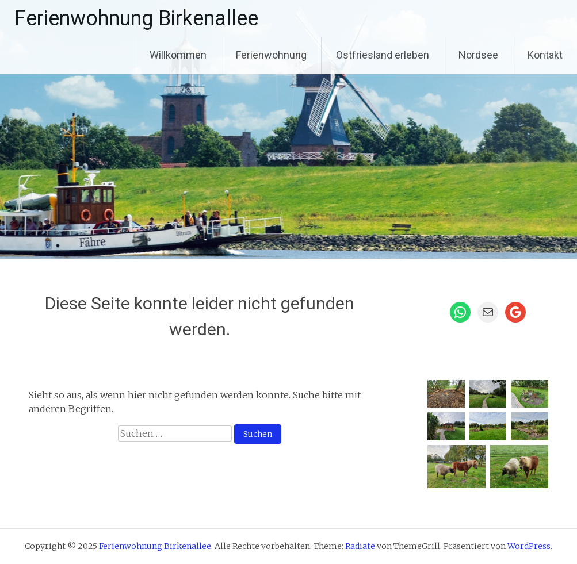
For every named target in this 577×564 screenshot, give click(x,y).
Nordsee (478, 55)
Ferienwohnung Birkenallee (136, 18)
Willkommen (178, 55)
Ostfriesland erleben (382, 55)
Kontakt (545, 55)
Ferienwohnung (271, 55)
